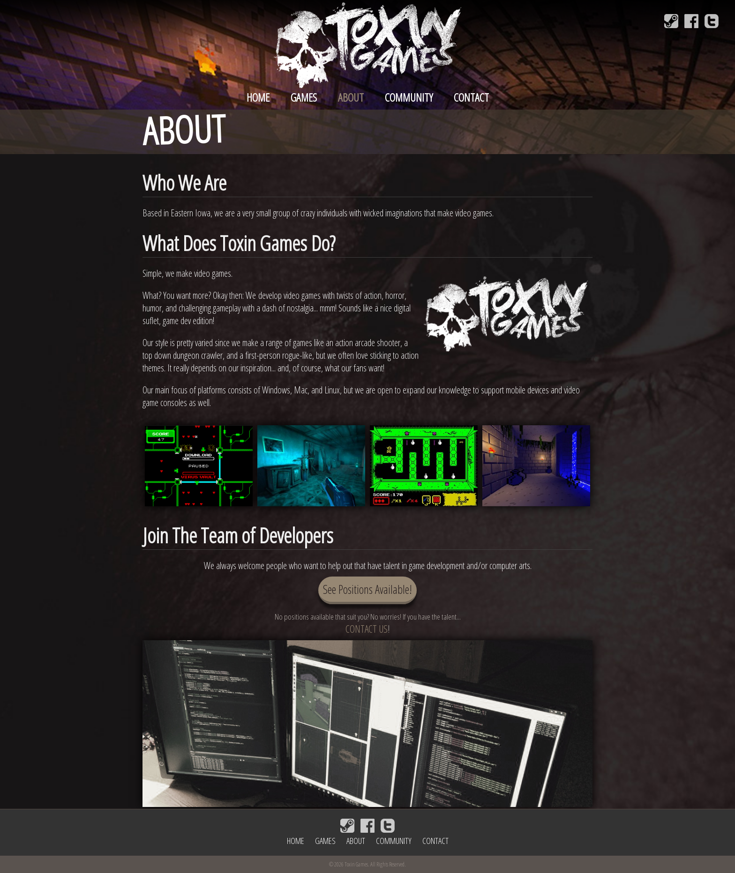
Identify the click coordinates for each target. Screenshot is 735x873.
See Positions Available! (367, 589)
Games (304, 97)
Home (258, 97)
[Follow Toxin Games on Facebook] (691, 21)
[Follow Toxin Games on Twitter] (712, 21)
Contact (471, 97)
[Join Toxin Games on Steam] (671, 21)
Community (409, 97)
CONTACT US (366, 629)
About (351, 97)
